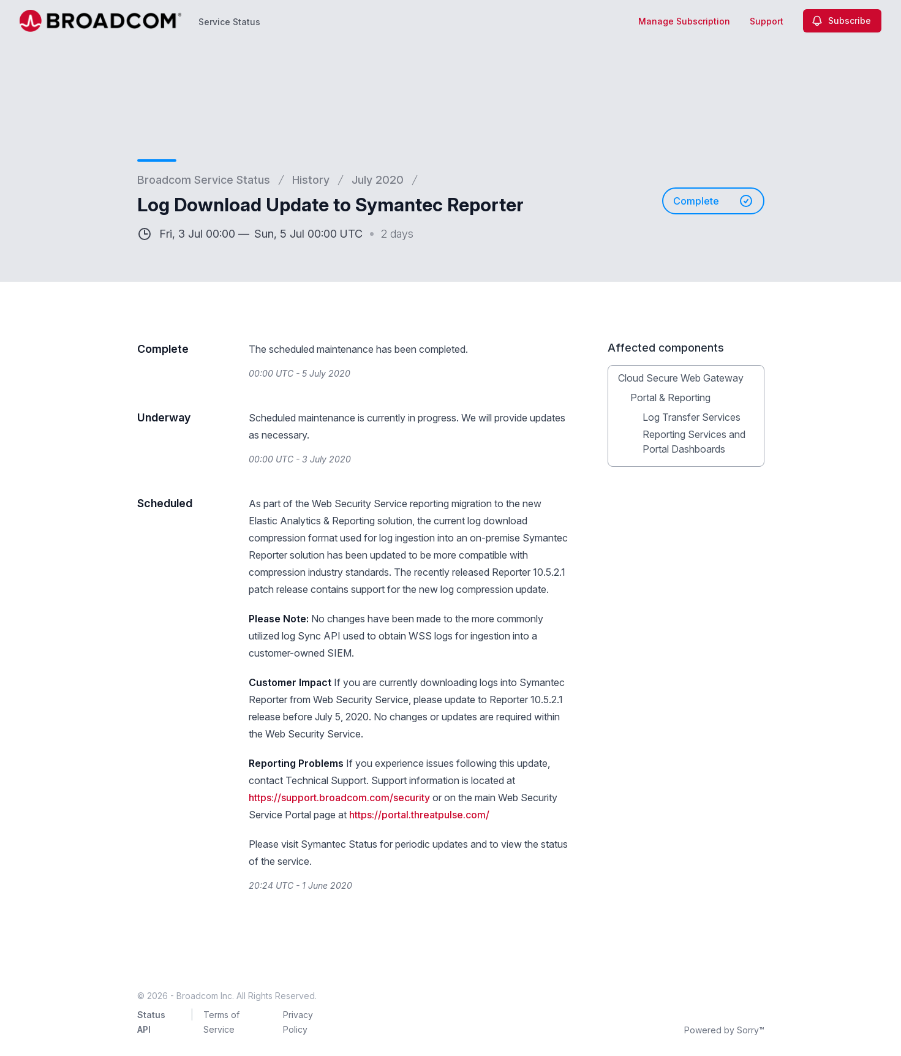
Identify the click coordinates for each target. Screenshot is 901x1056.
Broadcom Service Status (203, 179)
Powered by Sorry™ (724, 1030)
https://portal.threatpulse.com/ (419, 815)
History (311, 179)
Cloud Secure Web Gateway (681, 378)
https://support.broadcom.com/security (339, 797)
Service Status (229, 22)
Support (766, 21)
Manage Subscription (684, 21)
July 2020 (378, 179)
